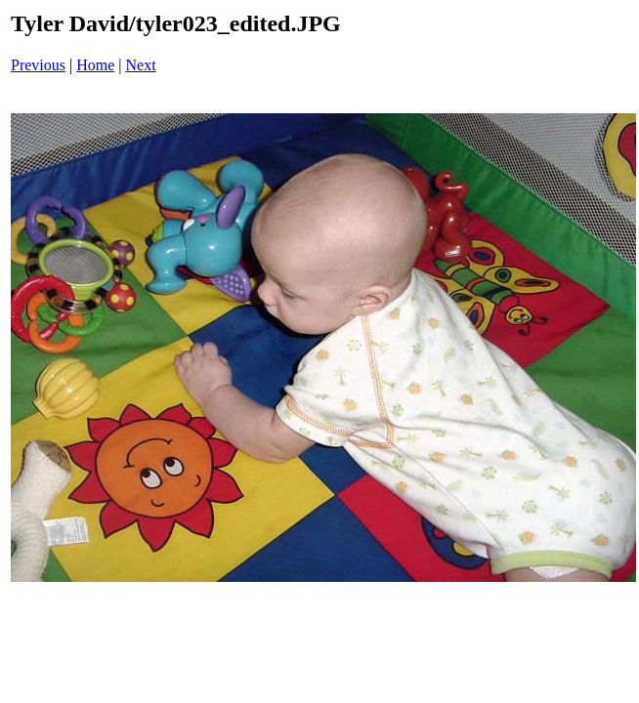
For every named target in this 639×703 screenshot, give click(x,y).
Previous (38, 65)
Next (141, 65)
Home (95, 65)
